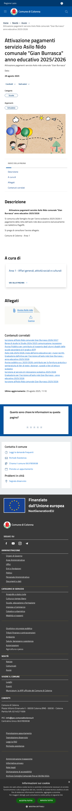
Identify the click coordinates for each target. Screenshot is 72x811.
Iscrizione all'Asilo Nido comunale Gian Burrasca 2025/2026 (31, 381)
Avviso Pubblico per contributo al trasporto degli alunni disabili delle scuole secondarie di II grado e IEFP (35, 348)
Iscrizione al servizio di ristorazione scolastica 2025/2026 (30, 372)
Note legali (11, 767)
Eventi (9, 686)
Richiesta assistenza (15, 746)
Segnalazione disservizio (17, 737)
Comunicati (11, 665)
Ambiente (10, 636)
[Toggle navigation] (5, 11)
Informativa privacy (14, 763)
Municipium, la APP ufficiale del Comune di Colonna (29, 690)
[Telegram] (26, 543)
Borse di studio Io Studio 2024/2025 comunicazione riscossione (33, 343)
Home (5, 22)
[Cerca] (66, 11)
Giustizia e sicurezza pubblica (19, 628)
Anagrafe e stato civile (16, 594)
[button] (36, 806)
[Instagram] (20, 543)
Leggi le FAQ (11, 741)
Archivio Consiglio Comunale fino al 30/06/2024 (27, 775)
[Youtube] (13, 543)
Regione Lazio (10, 3)
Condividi (11, 84)
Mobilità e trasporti (14, 615)
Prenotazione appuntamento (19, 733)
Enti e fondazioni (13, 568)
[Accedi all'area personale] (61, 3)
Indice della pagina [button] (17, 163)
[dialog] (36, 795)
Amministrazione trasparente (19, 758)
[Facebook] (6, 543)
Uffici (8, 564)
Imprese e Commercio (15, 607)
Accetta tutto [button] (25, 800)
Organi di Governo (14, 555)
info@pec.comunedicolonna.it (20, 717)
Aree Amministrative (15, 560)
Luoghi (9, 682)
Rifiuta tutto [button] (46, 800)
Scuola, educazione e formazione (20, 602)
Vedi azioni (24, 84)
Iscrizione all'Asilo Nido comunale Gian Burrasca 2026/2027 (31, 340)
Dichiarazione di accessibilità (19, 771)
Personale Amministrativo (17, 577)
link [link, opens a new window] (61, 795)
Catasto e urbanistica (15, 611)
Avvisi (24, 22)
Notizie (9, 661)
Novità (15, 22)
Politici (9, 572)
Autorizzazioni (12, 645)
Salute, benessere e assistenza (19, 641)
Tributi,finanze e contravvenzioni (20, 632)
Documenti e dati (13, 581)
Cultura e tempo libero (16, 598)
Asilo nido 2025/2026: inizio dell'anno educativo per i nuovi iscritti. (34, 352)
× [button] (69, 782)
